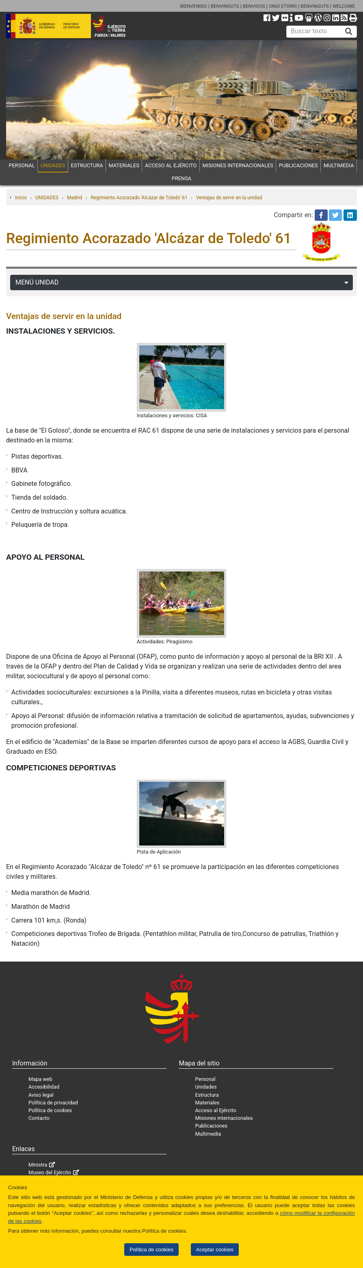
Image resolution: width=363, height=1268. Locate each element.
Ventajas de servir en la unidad (229, 198)
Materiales (207, 1103)
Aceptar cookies (214, 1249)
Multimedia (208, 1134)
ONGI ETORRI (283, 6)
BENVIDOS (254, 6)
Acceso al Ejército (215, 1110)
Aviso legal (41, 1095)
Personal (205, 1079)
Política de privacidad (53, 1103)
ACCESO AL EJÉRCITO (171, 165)
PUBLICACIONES (298, 165)
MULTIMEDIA (339, 165)
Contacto (39, 1118)
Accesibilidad (43, 1087)
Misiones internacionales (224, 1118)
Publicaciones (211, 1126)
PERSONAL (22, 165)
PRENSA (181, 178)
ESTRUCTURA (87, 165)
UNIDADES (53, 165)
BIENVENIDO (193, 6)
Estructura (206, 1095)
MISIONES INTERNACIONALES (238, 165)
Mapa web (40, 1079)
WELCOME (344, 6)
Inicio (21, 198)
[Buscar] (349, 32)
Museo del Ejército (49, 1172)
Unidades (205, 1087)
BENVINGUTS (225, 6)
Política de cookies (151, 1249)
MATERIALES (124, 165)
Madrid (74, 198)
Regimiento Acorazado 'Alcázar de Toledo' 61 (139, 198)
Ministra (37, 1165)
